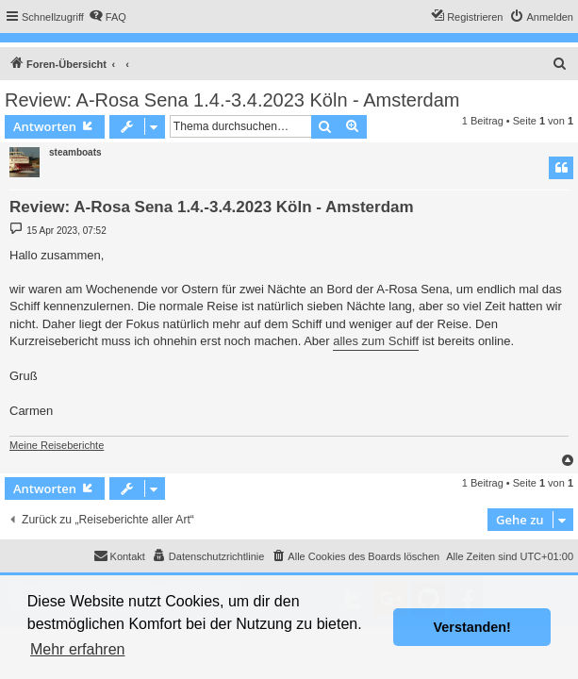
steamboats (75, 152)
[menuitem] (107, 17)
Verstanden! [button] (472, 627)
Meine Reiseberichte (56, 445)
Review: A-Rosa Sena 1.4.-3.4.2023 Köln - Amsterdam (232, 100)
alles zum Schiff (376, 341)
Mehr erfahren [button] (77, 649)
